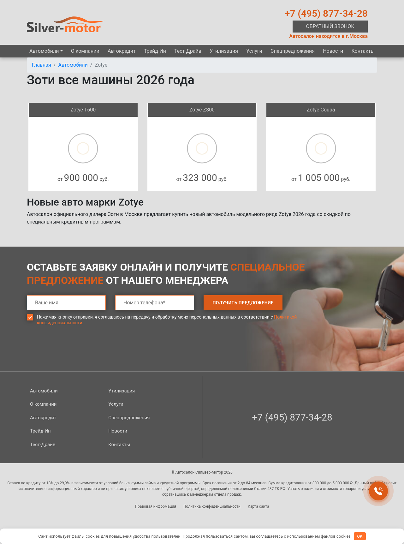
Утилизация (224, 51)
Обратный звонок (330, 26)
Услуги (254, 51)
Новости (333, 51)
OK (359, 536)
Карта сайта (258, 506)
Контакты (362, 51)
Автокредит (122, 51)
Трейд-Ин (155, 51)
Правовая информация (155, 506)
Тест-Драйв (187, 51)
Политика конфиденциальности (212, 506)
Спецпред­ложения (292, 51)
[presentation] (75, 353)
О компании (85, 51)
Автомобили (44, 51)
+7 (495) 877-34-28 (326, 13)
